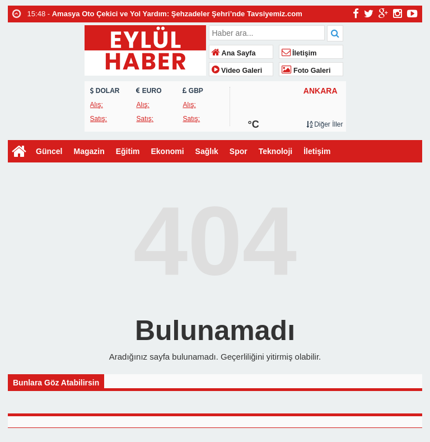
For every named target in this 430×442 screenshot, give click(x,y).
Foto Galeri (306, 71)
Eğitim (128, 151)
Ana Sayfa (234, 53)
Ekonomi (167, 151)
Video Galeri (237, 71)
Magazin (88, 151)
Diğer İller (324, 124)
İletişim (299, 53)
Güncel (49, 151)
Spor (238, 151)
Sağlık (206, 151)
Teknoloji (275, 151)
